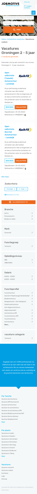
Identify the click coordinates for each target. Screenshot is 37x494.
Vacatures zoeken (7, 470)
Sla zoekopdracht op (20, 202)
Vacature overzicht (7, 467)
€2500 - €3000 (9, 276)
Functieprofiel (11, 289)
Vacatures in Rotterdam (9, 442)
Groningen (10, 189)
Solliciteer (21, 107)
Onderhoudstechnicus (11, 304)
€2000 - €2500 (9, 279)
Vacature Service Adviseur (9, 416)
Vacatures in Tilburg (7, 453)
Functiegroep (11, 242)
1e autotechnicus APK (11, 316)
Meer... (6, 325)
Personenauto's (9, 216)
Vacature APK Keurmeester (10, 402)
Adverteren (5, 490)
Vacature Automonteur (8, 405)
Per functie (6, 396)
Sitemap (4, 479)
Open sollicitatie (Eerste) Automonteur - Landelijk (11, 132)
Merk (7, 228)
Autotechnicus (9, 322)
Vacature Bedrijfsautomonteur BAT (12, 413)
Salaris (7, 272)
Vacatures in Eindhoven (8, 450)
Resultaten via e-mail (13, 194)
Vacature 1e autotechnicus (10, 408)
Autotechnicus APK (10, 313)
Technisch (7, 246)
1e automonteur (9, 293)
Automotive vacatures (15, 39)
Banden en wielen (10, 219)
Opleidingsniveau (13, 256)
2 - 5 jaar (22, 189)
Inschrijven (4, 473)
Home (3, 39)
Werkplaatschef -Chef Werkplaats (15, 301)
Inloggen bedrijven (27, 6)
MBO (5, 260)
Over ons (27, 2)
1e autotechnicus (10, 319)
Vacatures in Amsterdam (9, 439)
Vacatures (6, 464)
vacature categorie (14, 334)
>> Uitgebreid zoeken (27, 34)
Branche (8, 209)
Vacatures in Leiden (7, 433)
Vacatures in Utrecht (8, 448)
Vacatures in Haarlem (8, 436)
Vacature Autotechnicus (9, 399)
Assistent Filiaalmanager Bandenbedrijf (17, 296)
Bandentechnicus (10, 299)
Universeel (7, 233)
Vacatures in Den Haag (8, 445)
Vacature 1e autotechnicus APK (11, 410)
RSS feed (4, 177)
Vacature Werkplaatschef (9, 419)
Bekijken (9, 107)
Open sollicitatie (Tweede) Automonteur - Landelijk (11, 78)
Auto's (6, 213)
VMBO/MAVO (8, 263)
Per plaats (6, 430)
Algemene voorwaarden (25, 487)
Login (3, 476)
